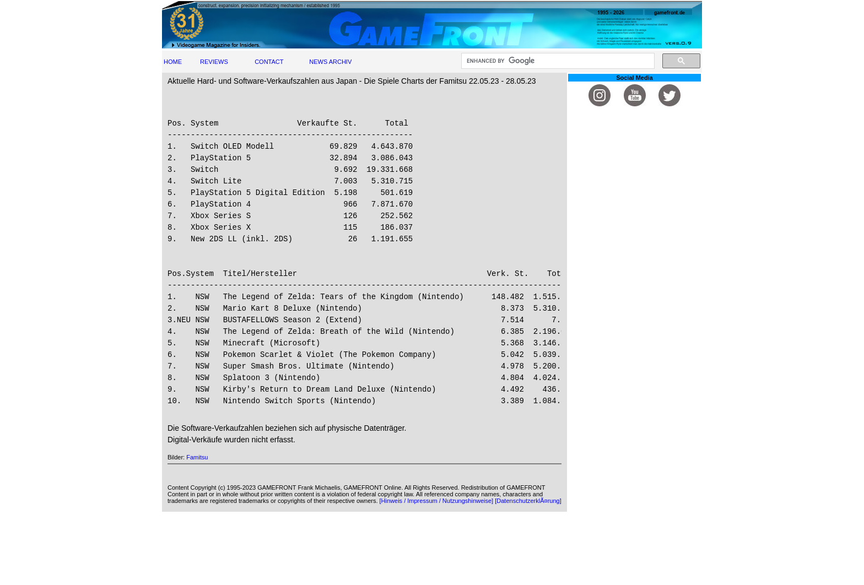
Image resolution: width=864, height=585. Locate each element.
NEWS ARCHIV (330, 61)
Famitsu (197, 457)
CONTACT (269, 61)
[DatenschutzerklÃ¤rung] (528, 500)
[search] (557, 61)
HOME (173, 61)
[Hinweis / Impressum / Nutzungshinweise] (437, 500)
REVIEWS (214, 61)
